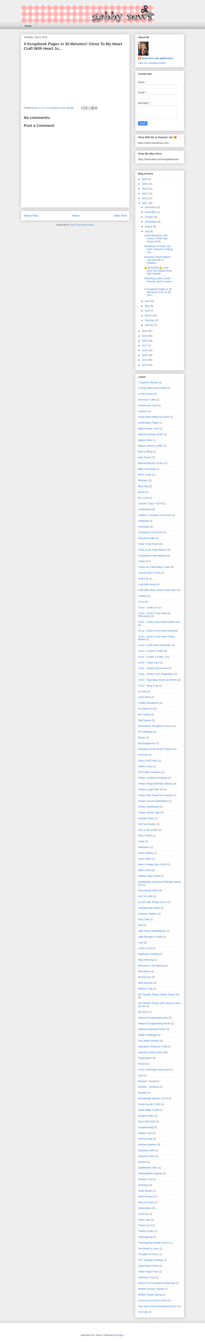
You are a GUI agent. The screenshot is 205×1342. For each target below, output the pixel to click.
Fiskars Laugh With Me (150, 789)
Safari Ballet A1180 (148, 1109)
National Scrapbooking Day (153, 1017)
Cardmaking (144, 509)
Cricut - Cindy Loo (148, 607)
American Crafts (147, 399)
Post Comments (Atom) (82, 224)
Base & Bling (145, 451)
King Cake (143, 919)
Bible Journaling (147, 469)
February (150, 320)
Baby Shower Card (148, 428)
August (149, 226)
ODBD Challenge (147, 1035)
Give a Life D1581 (148, 829)
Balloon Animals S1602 (150, 434)
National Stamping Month (152, 1029)
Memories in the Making (151, 965)
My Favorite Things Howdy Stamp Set (158, 994)
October (149, 217)
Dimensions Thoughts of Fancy (155, 725)
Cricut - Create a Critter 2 (151, 656)
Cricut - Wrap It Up (148, 685)
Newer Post (31, 215)
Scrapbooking (145, 1127)
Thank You (144, 1225)
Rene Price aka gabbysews (157, 58)
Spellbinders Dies (147, 1167)
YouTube (143, 1312)
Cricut (141, 601)
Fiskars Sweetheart (148, 806)
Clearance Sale (146, 538)
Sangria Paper (146, 1115)
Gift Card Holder (147, 824)
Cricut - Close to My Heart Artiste (156, 630)
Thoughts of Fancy (148, 1254)
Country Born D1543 (149, 572)
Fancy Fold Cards (147, 760)
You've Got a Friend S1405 (152, 1300)
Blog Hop (143, 486)
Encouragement (146, 743)
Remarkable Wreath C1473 (153, 1098)
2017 (145, 345)
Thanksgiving (145, 1237)
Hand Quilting (145, 853)
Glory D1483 (145, 835)
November (151, 212)
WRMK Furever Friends (151, 1288)
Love (140, 942)
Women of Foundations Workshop (156, 1283)
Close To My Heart (148, 544)
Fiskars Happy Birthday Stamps (155, 783)
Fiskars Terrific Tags (149, 812)
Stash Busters (145, 1196)
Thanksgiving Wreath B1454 (153, 1242)
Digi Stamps (144, 720)
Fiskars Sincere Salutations (153, 801)
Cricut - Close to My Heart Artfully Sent (159, 621)
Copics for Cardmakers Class (154, 567)
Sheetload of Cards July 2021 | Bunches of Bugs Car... (158, 249)
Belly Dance (144, 457)
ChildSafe (143, 520)
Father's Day (145, 766)
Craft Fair (143, 578)
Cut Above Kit (145, 708)
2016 (145, 350)
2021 (145, 203)
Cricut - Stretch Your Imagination (156, 674)
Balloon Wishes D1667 (150, 445)
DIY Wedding (145, 731)
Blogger (120, 1335)
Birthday (142, 480)
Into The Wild (145, 896)
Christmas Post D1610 (150, 532)
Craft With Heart (147, 584)
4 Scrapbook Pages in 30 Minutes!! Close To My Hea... (158, 292)
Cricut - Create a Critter (151, 651)
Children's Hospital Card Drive (154, 515)
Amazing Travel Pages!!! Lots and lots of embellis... (157, 260)
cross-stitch (144, 697)
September (151, 221)
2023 (145, 193)
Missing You (144, 977)
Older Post (120, 215)
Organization (145, 1058)
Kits (140, 925)
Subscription (145, 1208)
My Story (143, 1011)
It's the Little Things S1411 (152, 902)
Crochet (142, 691)
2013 (145, 364)
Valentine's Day (146, 1277)
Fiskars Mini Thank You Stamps (155, 795)
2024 (145, 188)
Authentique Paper (148, 422)
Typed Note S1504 (148, 1265)
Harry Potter (144, 858)
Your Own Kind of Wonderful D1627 (157, 1306)
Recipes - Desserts (148, 1086)
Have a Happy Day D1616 (152, 864)
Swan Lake (144, 1219)
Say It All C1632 (147, 1121)
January (149, 325)
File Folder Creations (149, 772)
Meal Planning (146, 959)
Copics (142, 561)
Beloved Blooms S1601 (151, 463)
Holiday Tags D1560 (149, 876)
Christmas (143, 526)
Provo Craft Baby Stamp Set (153, 1069)
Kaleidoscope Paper (149, 907)
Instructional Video (148, 890)
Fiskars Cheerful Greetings (152, 777)
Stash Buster (145, 1190)
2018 (145, 340)
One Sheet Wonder (148, 1040)
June (148, 301)
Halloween (143, 847)
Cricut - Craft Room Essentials (154, 645)
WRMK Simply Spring (150, 1294)
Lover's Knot (145, 948)
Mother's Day (145, 988)
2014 (145, 359)
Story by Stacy (146, 1202)
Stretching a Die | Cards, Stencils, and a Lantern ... (158, 281)
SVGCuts (143, 1213)
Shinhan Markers (147, 1144)
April (147, 310)
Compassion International (152, 555)
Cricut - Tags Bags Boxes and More (157, 679)
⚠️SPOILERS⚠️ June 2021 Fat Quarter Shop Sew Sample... (158, 270)
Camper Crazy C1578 (150, 503)
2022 (145, 198)
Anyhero (142, 411)
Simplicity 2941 (146, 1156)
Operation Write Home (150, 1052)
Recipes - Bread (147, 1081)
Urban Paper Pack (148, 1271)
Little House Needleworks (152, 931)
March (148, 315)
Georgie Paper (146, 818)
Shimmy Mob (145, 1138)
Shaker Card (145, 1133)
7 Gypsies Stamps (148, 382)
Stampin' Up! (145, 1179)
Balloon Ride (145, 440)
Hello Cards (144, 870)
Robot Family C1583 (149, 1104)
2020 (145, 331)
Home (28, 25)
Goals (141, 841)
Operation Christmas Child (152, 1046)
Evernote (143, 754)
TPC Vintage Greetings (150, 1260)
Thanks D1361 (146, 1231)
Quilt (140, 1075)
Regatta (142, 1092)
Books (141, 492)
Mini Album (144, 971)
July (147, 231)
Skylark (142, 1162)
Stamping (143, 1185)
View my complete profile (151, 63)
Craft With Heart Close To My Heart (157, 590)
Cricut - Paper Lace (148, 662)
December (151, 207)
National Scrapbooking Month (154, 1023)
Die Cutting (144, 714)
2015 (145, 355)
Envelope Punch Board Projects (155, 749)
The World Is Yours (148, 1248)
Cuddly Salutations (148, 702)
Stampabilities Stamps (150, 1173)
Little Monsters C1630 (150, 936)
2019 (145, 336)
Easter (141, 737)
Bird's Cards (144, 474)
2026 (145, 179)
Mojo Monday (145, 982)
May (147, 305)
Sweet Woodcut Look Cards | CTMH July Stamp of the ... (156, 238)
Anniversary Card (147, 405)
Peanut (142, 1063)
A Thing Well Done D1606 (152, 388)
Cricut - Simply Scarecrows (153, 668)
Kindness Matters (147, 913)
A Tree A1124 (145, 393)
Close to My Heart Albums (152, 549)
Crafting (142, 595)
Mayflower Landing (148, 954)
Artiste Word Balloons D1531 (154, 416)
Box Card (143, 497)
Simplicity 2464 (146, 1150)
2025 (145, 183)
